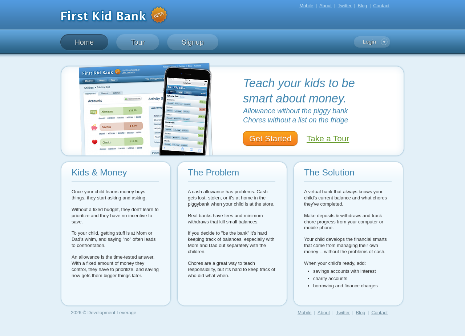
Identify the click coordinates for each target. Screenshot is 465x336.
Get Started (270, 138)
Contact (381, 5)
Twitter (345, 5)
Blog (362, 5)
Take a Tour (328, 138)
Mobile (306, 5)
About (325, 5)
